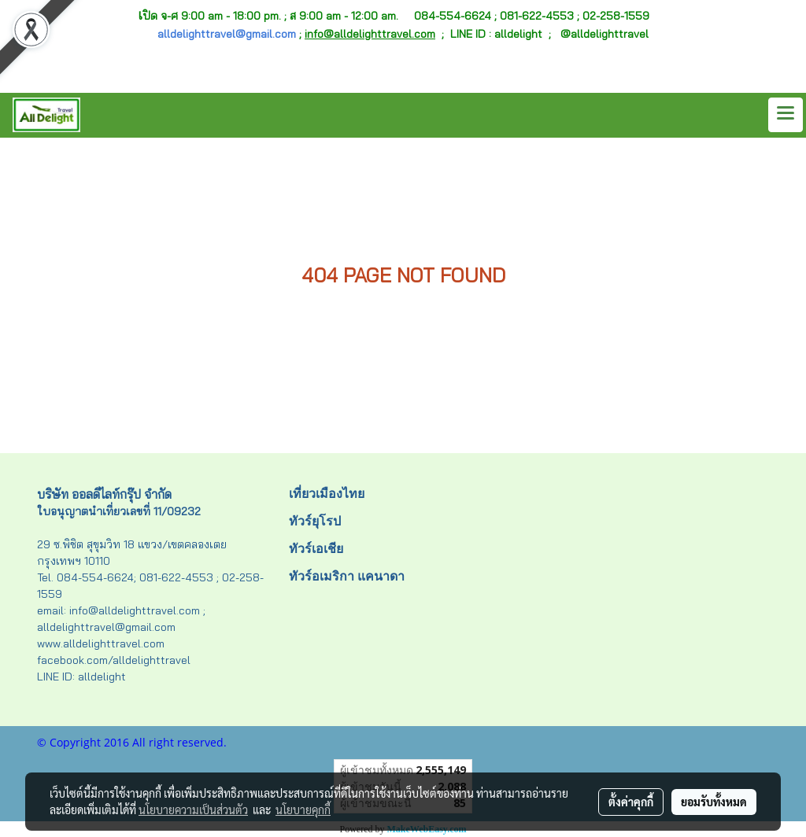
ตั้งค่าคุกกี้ (630, 802)
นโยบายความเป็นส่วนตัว (193, 809)
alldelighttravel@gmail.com (226, 34)
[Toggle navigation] (785, 115)
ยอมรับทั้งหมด (714, 802)
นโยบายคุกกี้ (303, 809)
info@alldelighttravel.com (370, 34)
